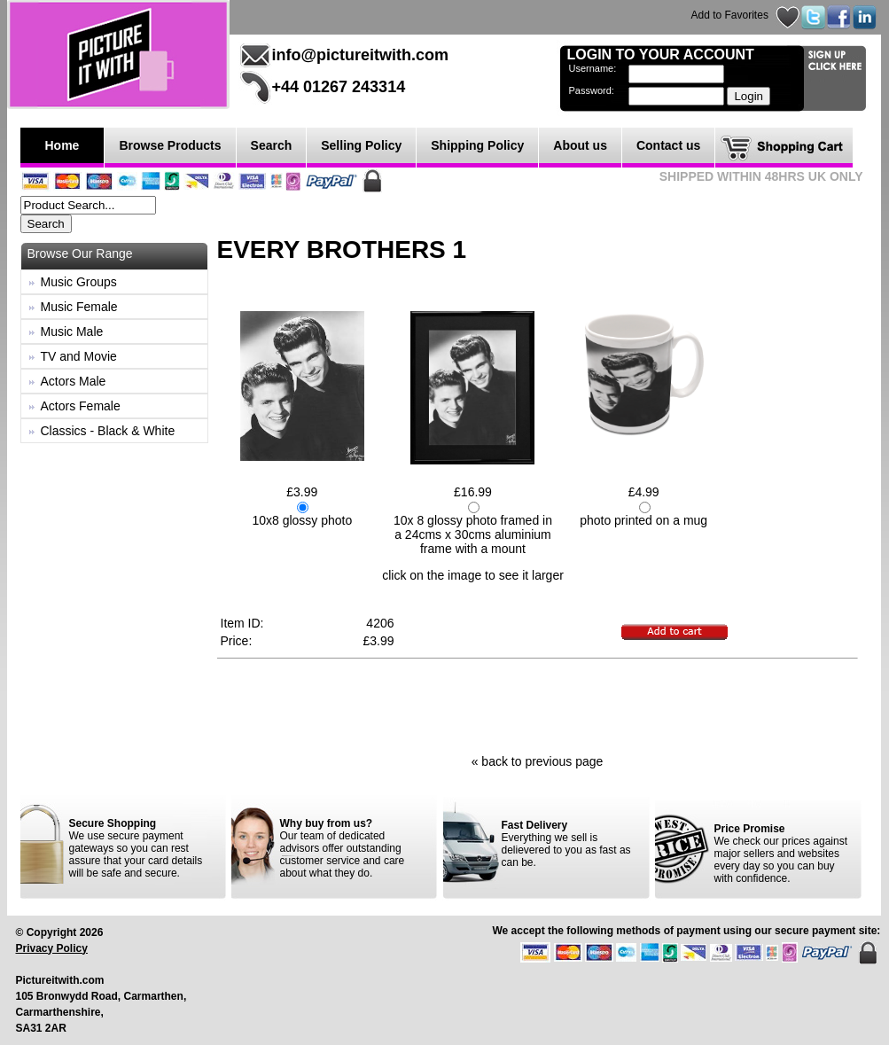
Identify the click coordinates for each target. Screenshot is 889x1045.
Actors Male (73, 381)
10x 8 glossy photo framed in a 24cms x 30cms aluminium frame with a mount (473, 534)
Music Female (79, 307)
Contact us (668, 145)
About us (580, 145)
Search (271, 145)
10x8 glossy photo (302, 520)
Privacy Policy (52, 948)
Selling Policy (361, 145)
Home (62, 145)
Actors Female (81, 406)
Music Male (72, 331)
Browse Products (170, 145)
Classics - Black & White (108, 431)
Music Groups (79, 282)
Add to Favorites (729, 15)
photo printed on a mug (643, 520)
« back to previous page (538, 761)
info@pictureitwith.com (360, 55)
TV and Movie (79, 356)
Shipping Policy (477, 145)
